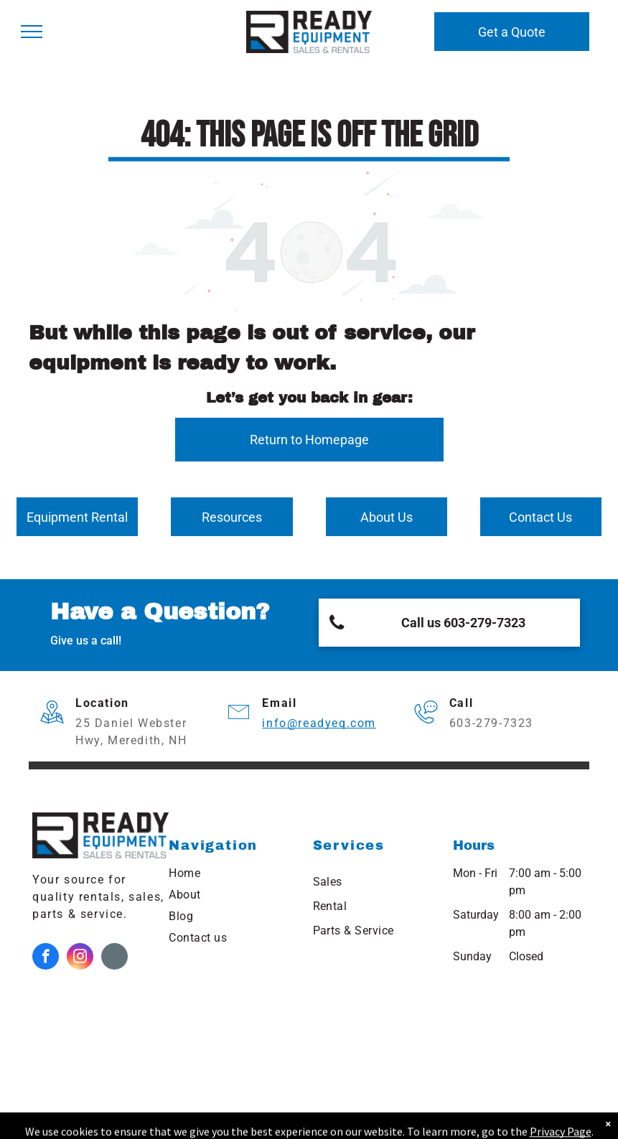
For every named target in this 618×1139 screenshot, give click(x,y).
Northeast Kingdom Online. (272, 1120)
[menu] (31, 31)
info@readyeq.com (319, 723)
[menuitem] (233, 873)
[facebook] (45, 958)
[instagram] (80, 958)
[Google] (114, 958)
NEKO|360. (490, 1120)
